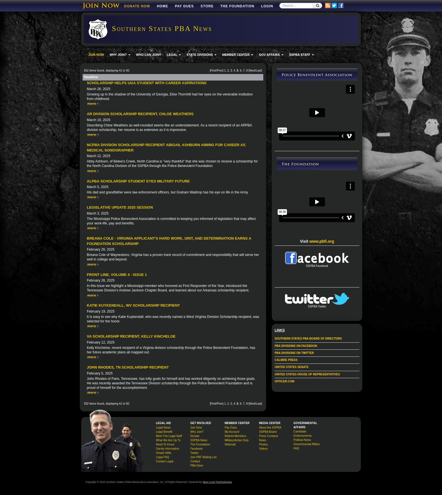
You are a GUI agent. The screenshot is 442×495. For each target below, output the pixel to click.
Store (207, 6)
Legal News (163, 427)
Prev (220, 70)
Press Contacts (268, 436)
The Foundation (237, 6)
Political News (302, 440)
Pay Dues (184, 6)
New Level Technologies (217, 482)
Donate (194, 436)
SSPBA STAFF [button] (301, 54)
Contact (195, 461)
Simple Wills (163, 452)
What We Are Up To (168, 440)
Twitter (194, 452)
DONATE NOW (137, 6)
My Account (232, 431)
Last (258, 70)
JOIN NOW (96, 54)
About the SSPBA (270, 427)
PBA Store (196, 465)
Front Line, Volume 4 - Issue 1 (117, 275)
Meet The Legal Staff (169, 436)
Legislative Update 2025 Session (120, 207)
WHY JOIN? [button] (120, 54)
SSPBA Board (268, 431)
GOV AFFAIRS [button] (271, 54)
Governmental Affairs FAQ (306, 446)
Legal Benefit (164, 431)
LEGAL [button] (174, 54)
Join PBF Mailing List (203, 457)
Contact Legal (164, 461)
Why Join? (197, 431)
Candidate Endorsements (302, 433)
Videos (263, 448)
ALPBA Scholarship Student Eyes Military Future (138, 181)
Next (252, 70)
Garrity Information (167, 448)
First (213, 70)
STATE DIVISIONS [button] (201, 54)
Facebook (196, 448)
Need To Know (165, 444)
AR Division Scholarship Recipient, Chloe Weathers (140, 114)
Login (267, 6)
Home (162, 6)
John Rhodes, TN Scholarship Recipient (128, 367)
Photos (263, 444)
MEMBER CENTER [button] (237, 54)
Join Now (196, 427)
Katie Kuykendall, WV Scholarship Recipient (133, 305)
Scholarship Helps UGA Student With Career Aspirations (147, 83)
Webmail (230, 444)
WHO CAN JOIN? (148, 54)
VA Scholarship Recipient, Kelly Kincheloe (131, 336)
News (262, 440)
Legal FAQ (162, 457)
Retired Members (235, 436)
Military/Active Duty (237, 440)
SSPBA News (198, 440)
